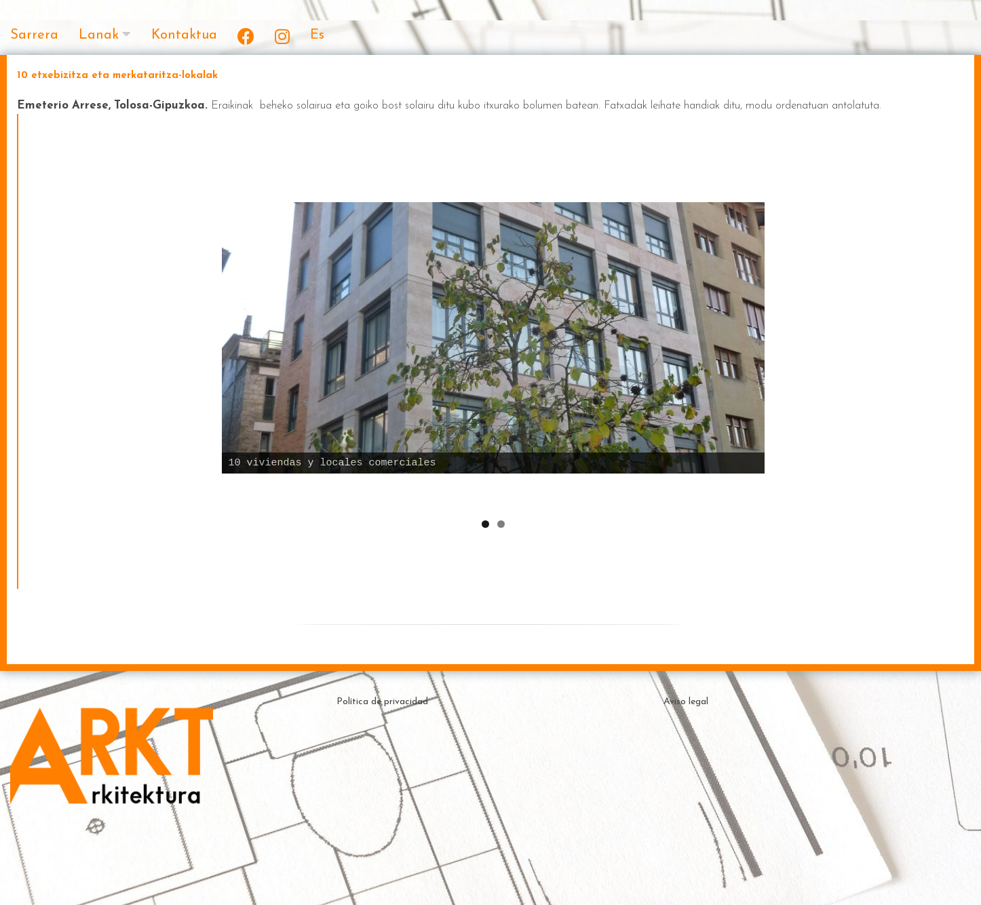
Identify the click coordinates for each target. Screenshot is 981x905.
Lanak (99, 35)
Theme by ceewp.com (512, 881)
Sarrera (34, 35)
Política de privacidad (382, 706)
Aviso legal (685, 706)
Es (317, 35)
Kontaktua (184, 35)
